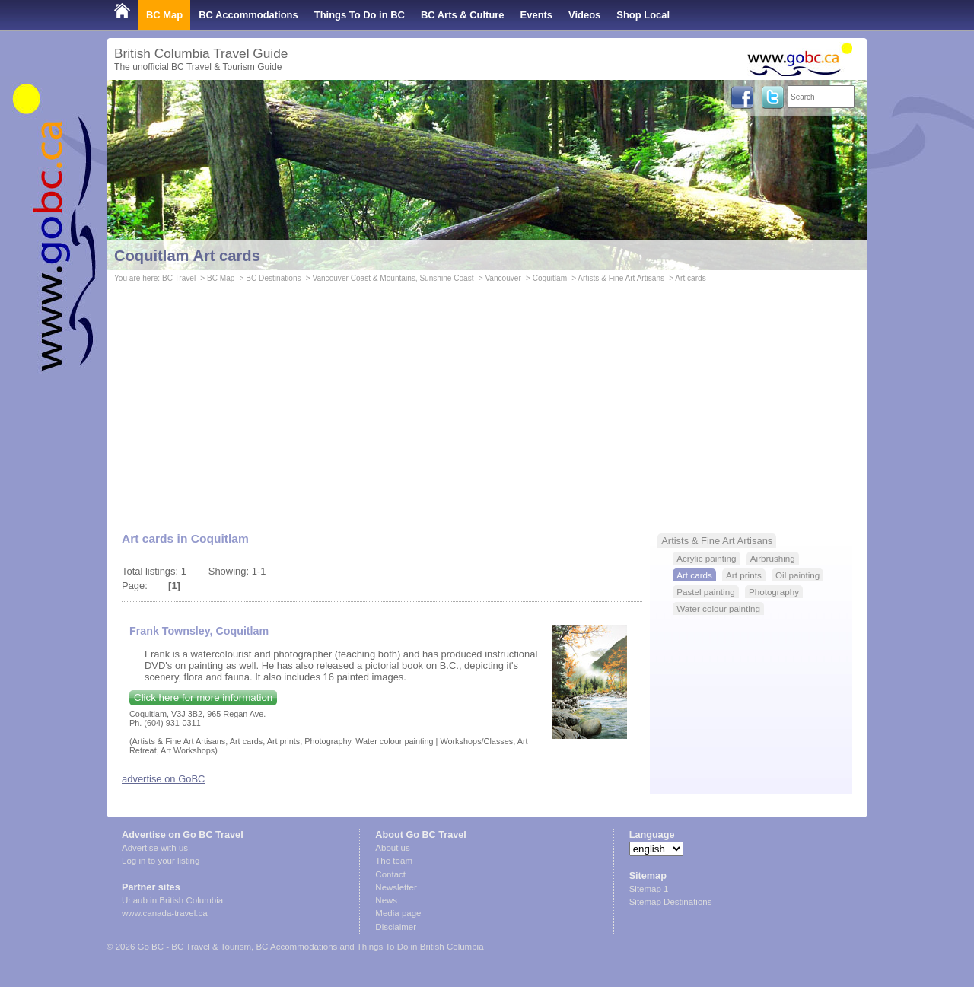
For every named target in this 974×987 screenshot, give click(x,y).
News (386, 900)
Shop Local (643, 15)
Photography (774, 592)
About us (392, 847)
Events (536, 15)
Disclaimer (395, 926)
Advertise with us (155, 847)
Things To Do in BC (359, 15)
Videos (584, 15)
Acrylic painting (706, 558)
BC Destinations (273, 278)
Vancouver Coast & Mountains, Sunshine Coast (392, 278)
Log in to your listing (160, 860)
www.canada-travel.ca (165, 913)
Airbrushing (772, 558)
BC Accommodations (248, 15)
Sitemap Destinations (670, 901)
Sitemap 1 (649, 888)
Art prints (744, 575)
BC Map (164, 15)
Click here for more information (203, 697)
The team (393, 860)
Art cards (690, 278)
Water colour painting (718, 608)
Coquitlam (550, 278)
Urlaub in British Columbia (172, 900)
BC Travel (179, 278)
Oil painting (797, 575)
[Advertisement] (487, 400)
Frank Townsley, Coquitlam (199, 631)
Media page (398, 913)
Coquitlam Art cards (187, 255)
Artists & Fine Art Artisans (621, 278)
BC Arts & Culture (463, 15)
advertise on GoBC (163, 779)
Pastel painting (705, 592)
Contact (390, 874)
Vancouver (502, 278)
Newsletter (395, 887)
